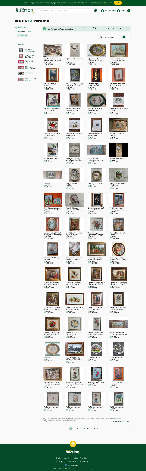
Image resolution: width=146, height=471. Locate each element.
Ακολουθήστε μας (73, 465)
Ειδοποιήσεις (60, 461)
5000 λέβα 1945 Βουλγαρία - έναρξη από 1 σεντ (30, 79)
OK (118, 3)
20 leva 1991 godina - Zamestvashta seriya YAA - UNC (30, 62)
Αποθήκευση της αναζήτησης (121, 421)
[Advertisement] (25, 119)
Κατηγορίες (22, 27)
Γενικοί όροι (84, 458)
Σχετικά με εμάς (72, 461)
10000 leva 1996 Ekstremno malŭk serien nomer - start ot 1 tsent (30, 68)
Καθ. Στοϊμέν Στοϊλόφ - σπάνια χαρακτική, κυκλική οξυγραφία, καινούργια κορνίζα (29, 56)
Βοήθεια (75, 458)
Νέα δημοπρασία (110, 11)
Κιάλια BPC (29, 73)
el (129, 11)
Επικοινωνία (84, 461)
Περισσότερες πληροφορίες (103, 3)
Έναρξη (58, 458)
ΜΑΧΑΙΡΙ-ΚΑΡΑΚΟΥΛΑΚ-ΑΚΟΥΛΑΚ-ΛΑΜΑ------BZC (30, 50)
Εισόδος (123, 11)
